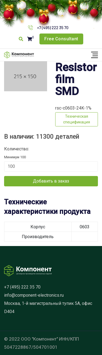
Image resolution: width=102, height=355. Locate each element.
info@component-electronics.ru (34, 295)
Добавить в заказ (51, 181)
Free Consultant (61, 38)
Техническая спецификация (76, 119)
